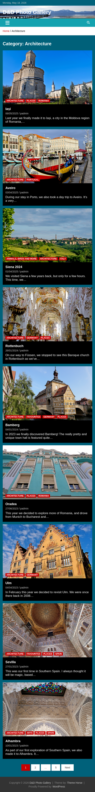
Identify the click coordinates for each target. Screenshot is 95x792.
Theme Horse (74, 782)
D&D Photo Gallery (27, 12)
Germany (32, 338)
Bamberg (12, 425)
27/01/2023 (11, 666)
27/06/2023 (11, 508)
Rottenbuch (14, 346)
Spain (58, 654)
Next (67, 767)
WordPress (59, 786)
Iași (8, 109)
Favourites (33, 417)
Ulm (8, 583)
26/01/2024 (11, 350)
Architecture (15, 100)
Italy (63, 259)
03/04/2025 (11, 192)
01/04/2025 (11, 271)
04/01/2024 (11, 429)
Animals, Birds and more (22, 259)
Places (31, 100)
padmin (24, 113)
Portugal (33, 180)
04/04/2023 (11, 587)
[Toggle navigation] (7, 22)
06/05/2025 (11, 113)
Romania (43, 100)
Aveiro (10, 188)
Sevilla (10, 662)
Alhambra (12, 741)
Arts (30, 733)
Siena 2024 (13, 267)
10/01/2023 (11, 745)
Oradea (11, 504)
